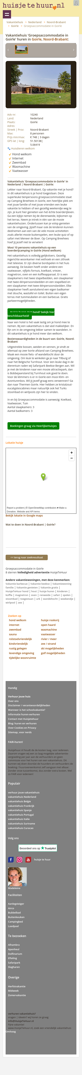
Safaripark (14, 962)
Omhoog (11, 1031)
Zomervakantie (17, 995)
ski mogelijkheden (52, 648)
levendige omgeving (21, 653)
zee (20, 602)
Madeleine (14, 888)
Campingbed (15, 921)
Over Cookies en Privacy (22, 727)
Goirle (15, 26)
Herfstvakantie (16, 986)
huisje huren (47, 591)
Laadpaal (13, 926)
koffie (9, 595)
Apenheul (13, 949)
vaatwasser (48, 634)
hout (34, 591)
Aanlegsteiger (16, 903)
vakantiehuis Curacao (20, 828)
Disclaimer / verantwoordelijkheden (29, 705)
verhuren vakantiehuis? (22, 1013)
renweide (45, 595)
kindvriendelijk (18, 643)
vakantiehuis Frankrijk (21, 806)
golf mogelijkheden (53, 653)
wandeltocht (50, 598)
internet (14, 625)
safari (56, 595)
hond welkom (17, 620)
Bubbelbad (14, 912)
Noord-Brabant (56, 22)
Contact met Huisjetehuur (23, 719)
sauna (13, 634)
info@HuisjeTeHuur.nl (21, 1021)
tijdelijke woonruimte (22, 658)
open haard (48, 625)
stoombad (11, 598)
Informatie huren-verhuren (24, 714)
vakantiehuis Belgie (19, 801)
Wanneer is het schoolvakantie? (26, 710)
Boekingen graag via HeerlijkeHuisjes (33, 426)
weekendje (66, 598)
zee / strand (48, 643)
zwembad (15, 629)
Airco (11, 908)
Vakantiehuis (15, 22)
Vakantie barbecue (17, 583)
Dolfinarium (15, 953)
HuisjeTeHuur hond (17, 591)
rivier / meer (49, 639)
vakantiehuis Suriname (21, 823)
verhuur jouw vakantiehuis (24, 792)
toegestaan (26, 598)
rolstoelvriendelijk (20, 639)
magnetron (21, 595)
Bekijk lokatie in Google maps (24, 515)
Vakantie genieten (27, 587)
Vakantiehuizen (7, 14)
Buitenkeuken (16, 917)
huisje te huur (42, 859)
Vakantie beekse (40, 583)
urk (38, 598)
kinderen (62, 591)
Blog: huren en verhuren (22, 723)
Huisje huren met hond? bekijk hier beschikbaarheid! (30, 314)
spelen (66, 595)
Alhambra (14, 944)
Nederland (35, 22)
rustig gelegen (18, 648)
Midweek (13, 990)
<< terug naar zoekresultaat (26, 557)
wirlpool (10, 602)
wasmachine (49, 629)
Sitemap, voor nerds (20, 732)
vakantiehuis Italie (19, 819)
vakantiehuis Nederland (22, 796)
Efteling (12, 958)
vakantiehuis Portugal (21, 814)
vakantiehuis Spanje (20, 810)
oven (34, 595)
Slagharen (14, 967)
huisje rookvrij (50, 620)
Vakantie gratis (49, 587)
